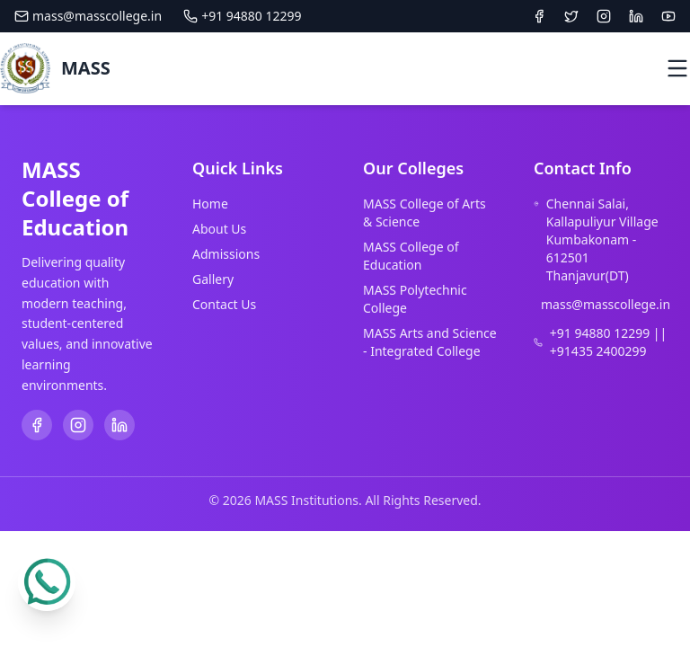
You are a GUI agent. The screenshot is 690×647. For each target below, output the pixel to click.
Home (210, 203)
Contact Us (224, 304)
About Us (219, 228)
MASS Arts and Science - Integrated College (430, 341)
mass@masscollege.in (88, 15)
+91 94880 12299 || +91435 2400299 (608, 341)
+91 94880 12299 (242, 15)
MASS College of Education (411, 255)
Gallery (213, 279)
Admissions (226, 253)
